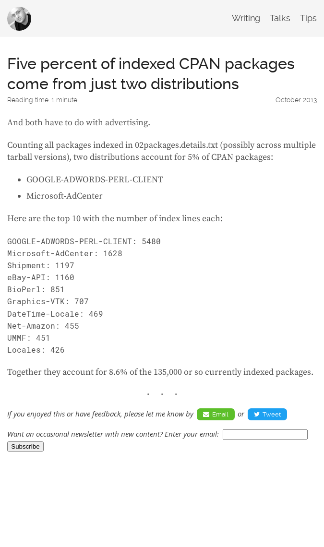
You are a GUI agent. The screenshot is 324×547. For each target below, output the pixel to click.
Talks (280, 18)
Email (215, 414)
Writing (246, 18)
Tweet (267, 414)
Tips (308, 18)
